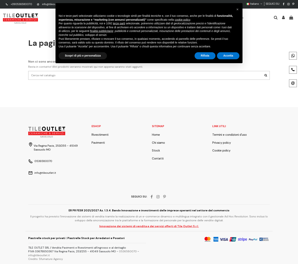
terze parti (119, 23)
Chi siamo (158, 143)
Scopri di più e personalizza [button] (83, 55)
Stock (156, 150)
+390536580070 (21, 4)
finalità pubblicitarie (101, 31)
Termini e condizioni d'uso (229, 135)
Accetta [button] (228, 55)
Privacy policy (221, 143)
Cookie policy (221, 150)
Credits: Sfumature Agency (45, 259)
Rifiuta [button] (205, 55)
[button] (237, 9)
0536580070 (43, 161)
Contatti (158, 158)
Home (156, 135)
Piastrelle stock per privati (46, 238)
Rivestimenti (100, 135)
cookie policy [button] (182, 19)
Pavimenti (98, 143)
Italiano (254, 3)
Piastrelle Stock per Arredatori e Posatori (96, 238)
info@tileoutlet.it (52, 4)
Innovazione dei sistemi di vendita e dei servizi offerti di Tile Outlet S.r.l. (149, 226)
